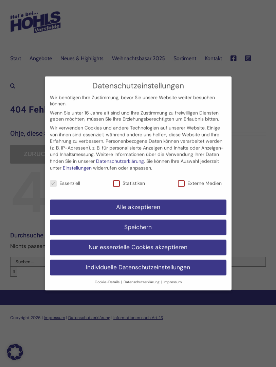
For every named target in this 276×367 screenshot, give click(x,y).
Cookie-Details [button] (108, 276)
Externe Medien (200, 178)
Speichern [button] (138, 222)
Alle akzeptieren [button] (138, 202)
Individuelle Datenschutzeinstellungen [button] (138, 262)
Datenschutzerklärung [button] (142, 276)
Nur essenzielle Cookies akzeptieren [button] (138, 242)
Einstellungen (77, 163)
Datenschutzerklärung (120, 156)
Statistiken (129, 178)
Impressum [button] (173, 276)
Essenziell (65, 178)
